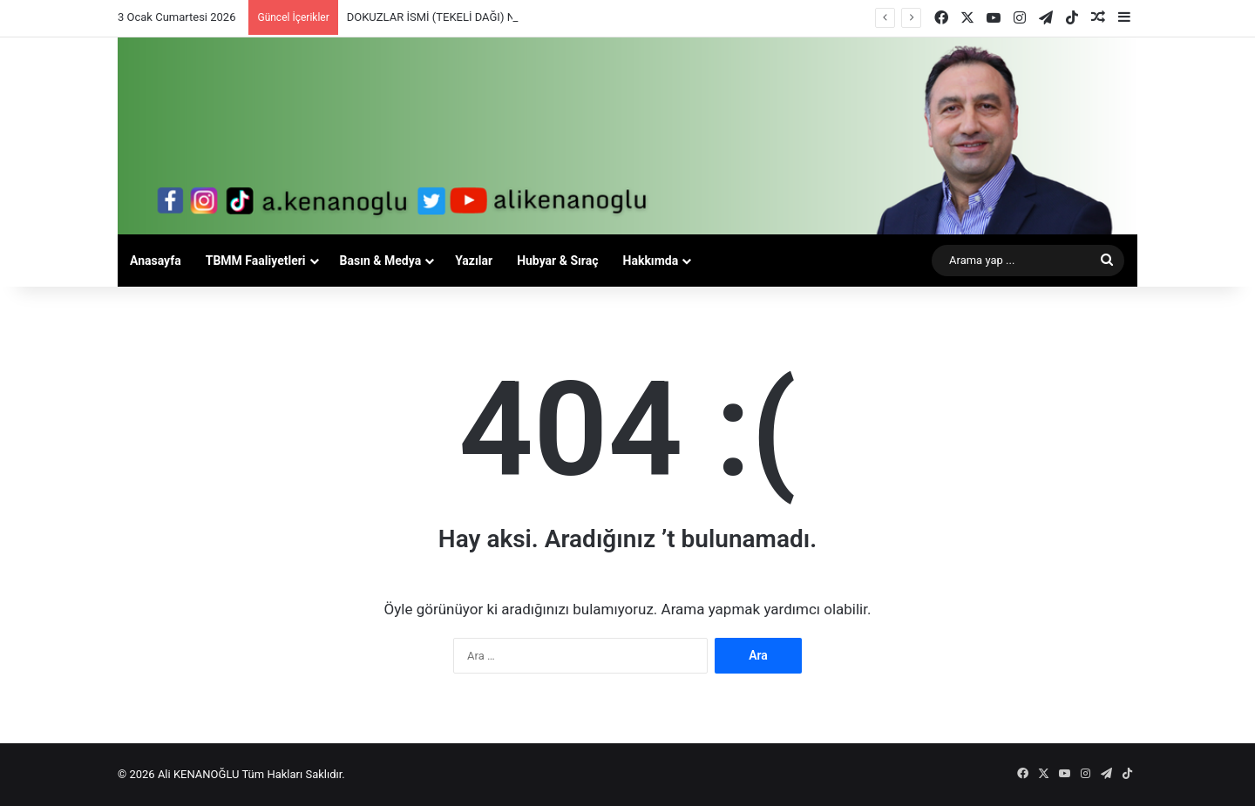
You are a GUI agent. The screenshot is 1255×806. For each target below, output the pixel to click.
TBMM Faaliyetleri (256, 261)
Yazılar (473, 261)
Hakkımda (651, 261)
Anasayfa (155, 261)
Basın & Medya (381, 261)
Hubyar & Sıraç (557, 261)
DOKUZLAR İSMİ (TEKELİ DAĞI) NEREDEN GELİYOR (476, 17)
